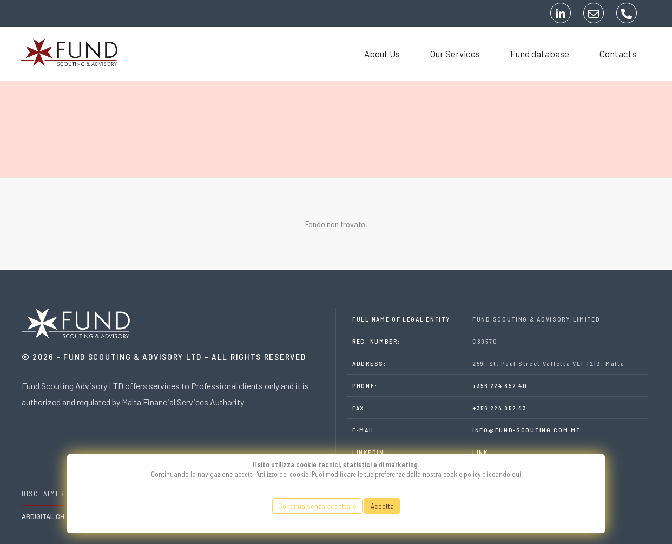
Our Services (448, 53)
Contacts (611, 53)
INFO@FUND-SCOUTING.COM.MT (526, 430)
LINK (480, 452)
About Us (375, 53)
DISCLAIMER (43, 493)
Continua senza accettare (317, 505)
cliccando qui (501, 474)
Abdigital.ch (43, 516)
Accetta (382, 505)
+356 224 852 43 (499, 407)
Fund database (533, 53)
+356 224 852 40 (500, 385)
